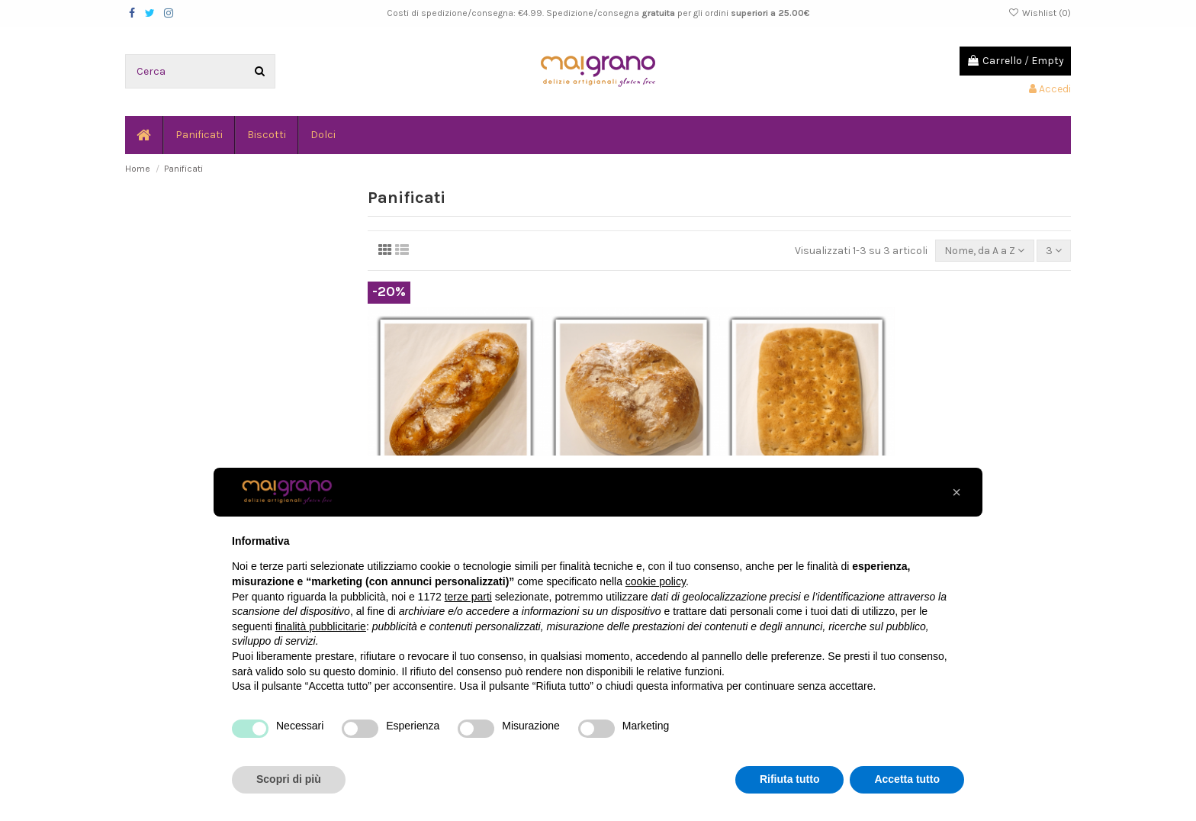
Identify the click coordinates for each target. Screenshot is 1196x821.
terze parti (468, 597)
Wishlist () (1039, 13)
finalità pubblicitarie (320, 626)
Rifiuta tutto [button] (790, 779)
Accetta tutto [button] (907, 779)
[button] (956, 492)
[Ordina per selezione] (984, 251)
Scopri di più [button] (288, 779)
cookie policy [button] (655, 581)
